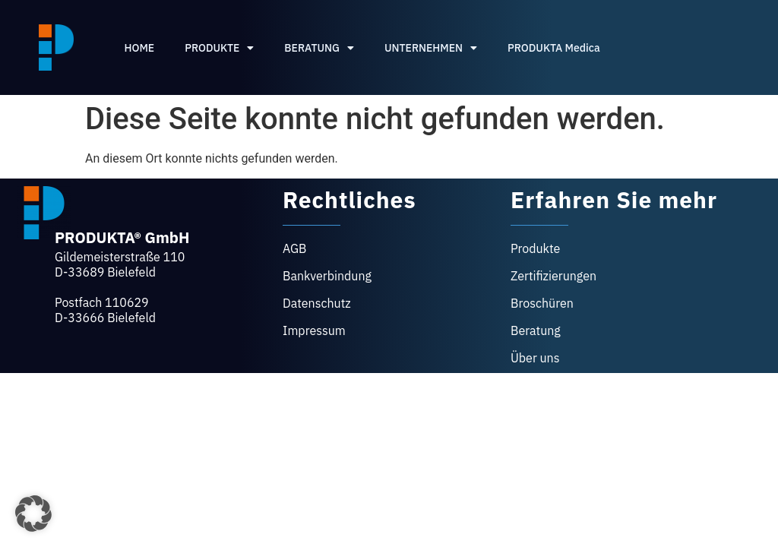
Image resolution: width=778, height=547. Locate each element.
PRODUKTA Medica (554, 48)
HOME (139, 48)
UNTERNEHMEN (430, 48)
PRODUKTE (219, 48)
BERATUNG (319, 48)
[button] (33, 513)
